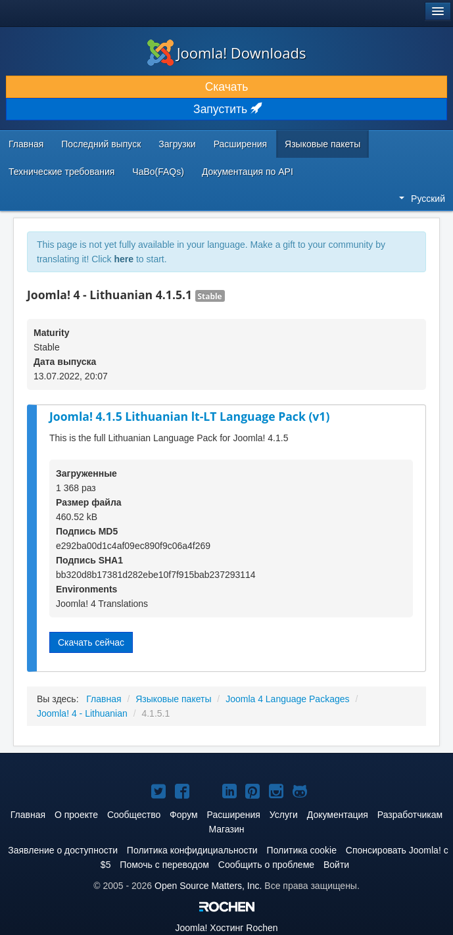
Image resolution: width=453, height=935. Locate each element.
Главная (26, 144)
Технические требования (61, 171)
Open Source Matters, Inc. (208, 885)
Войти (336, 864)
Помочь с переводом (164, 864)
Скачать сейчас (91, 642)
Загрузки (176, 144)
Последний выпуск (101, 144)
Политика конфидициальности (192, 850)
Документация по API (247, 171)
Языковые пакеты (322, 144)
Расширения (240, 144)
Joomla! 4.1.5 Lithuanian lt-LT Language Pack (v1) (189, 416)
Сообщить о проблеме (266, 864)
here (123, 259)
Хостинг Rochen (226, 928)
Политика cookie (302, 850)
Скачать (227, 86)
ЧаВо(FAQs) (158, 171)
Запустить (226, 109)
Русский (422, 198)
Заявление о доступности (63, 850)
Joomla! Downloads (226, 52)
